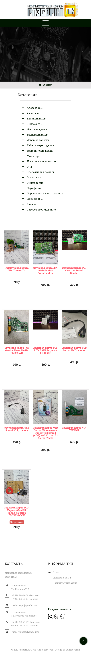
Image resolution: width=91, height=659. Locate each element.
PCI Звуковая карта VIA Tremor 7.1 (17, 269)
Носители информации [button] (40, 161)
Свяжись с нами (62, 577)
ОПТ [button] (28, 166)
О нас (56, 572)
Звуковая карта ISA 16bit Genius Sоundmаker (45, 270)
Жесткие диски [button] (35, 129)
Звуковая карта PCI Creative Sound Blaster (74, 270)
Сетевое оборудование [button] (40, 209)
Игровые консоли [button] (36, 140)
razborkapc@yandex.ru (24, 605)
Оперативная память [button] (39, 172)
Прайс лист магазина (65, 582)
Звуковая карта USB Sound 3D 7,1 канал (74, 349)
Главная (45, 84)
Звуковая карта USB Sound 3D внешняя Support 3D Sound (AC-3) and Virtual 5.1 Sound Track (45, 433)
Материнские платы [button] (38, 150)
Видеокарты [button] (33, 123)
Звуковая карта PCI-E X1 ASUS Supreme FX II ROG (45, 350)
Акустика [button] (32, 113)
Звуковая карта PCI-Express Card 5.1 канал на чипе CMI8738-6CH (16, 511)
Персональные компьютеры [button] (43, 193)
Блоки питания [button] (35, 118)
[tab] (45, 108)
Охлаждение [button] (33, 182)
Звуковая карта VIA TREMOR (74, 429)
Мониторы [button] (32, 156)
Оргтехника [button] (33, 177)
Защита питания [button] (36, 134)
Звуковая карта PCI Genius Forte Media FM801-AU (17, 350)
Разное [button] (30, 204)
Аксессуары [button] (33, 107)
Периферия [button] (32, 188)
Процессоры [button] (33, 198)
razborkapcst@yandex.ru (25, 631)
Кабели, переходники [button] (39, 145)
